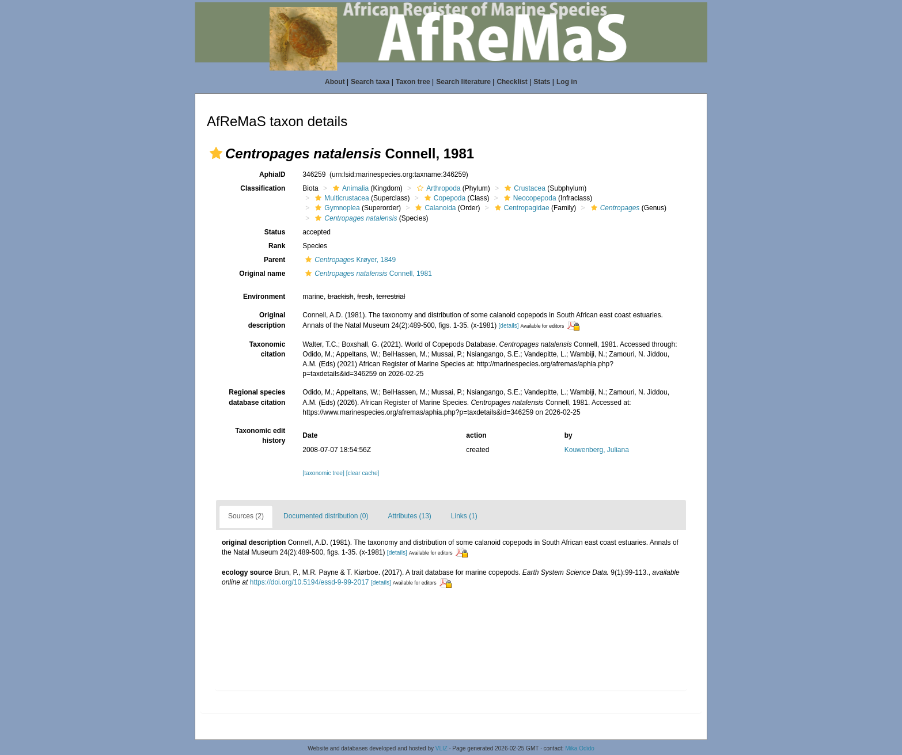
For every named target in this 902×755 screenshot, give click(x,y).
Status (275, 232)
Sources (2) (246, 516)
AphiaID (272, 174)
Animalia (349, 188)
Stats (541, 82)
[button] (216, 153)
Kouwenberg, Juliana (596, 450)
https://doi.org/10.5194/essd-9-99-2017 (309, 582)
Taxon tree (413, 82)
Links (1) (464, 516)
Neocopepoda (528, 198)
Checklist (512, 82)
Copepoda (443, 198)
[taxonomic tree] (323, 473)
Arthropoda (437, 188)
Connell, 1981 (366, 274)
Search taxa (370, 82)
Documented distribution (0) (325, 516)
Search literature (463, 82)
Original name (262, 274)
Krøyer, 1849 (349, 260)
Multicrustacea (340, 198)
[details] (509, 326)
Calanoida (434, 208)
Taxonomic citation (267, 349)
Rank (276, 246)
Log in (566, 82)
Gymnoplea (335, 208)
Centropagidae (520, 208)
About (335, 82)
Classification (262, 188)
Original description (267, 320)
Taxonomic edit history (260, 436)
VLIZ (441, 748)
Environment (264, 297)
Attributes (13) (409, 516)
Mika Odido (579, 748)
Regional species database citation (257, 397)
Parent (274, 260)
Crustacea (523, 188)
